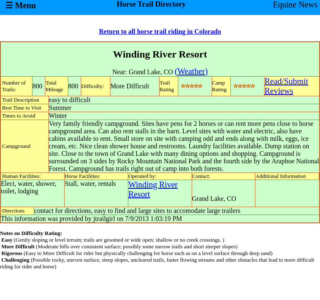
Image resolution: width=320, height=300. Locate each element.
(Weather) (191, 71)
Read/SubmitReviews (286, 86)
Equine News (295, 4)
